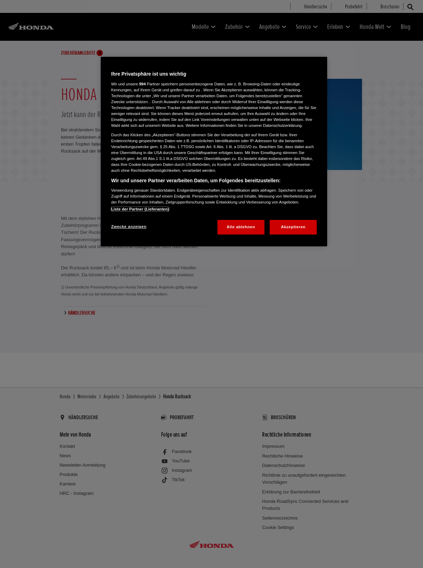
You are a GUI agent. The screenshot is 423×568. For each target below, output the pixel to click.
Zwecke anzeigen (128, 226)
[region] (214, 151)
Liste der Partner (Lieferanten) (140, 209)
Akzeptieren (293, 227)
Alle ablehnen (241, 227)
